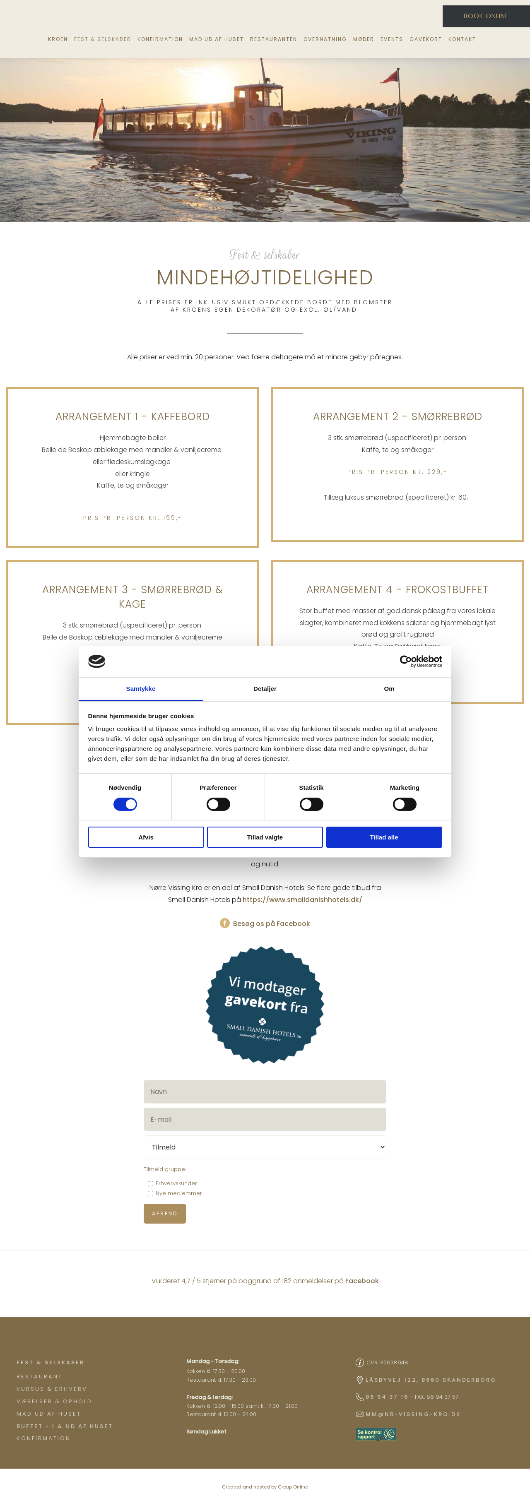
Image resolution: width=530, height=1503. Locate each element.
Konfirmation (160, 39)
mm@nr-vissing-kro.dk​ (413, 1414)
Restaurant (40, 1376)
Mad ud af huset (216, 39)
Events (392, 39)
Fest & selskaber (102, 39)
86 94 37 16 (387, 1397)
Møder (363, 39)
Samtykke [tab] (141, 688)
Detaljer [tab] (265, 688)
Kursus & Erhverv (52, 1389)
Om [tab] (389, 688)
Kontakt (462, 39)
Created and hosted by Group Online (265, 1487)
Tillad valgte (265, 837)
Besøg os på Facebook (265, 923)
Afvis (146, 837)
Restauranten (273, 39)
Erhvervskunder (176, 1183)
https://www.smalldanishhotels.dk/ (302, 899)
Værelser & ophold (54, 1401)
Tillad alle (384, 837)
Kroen (58, 39)
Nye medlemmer (179, 1193)
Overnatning (325, 39)
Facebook (362, 1281)
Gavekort (426, 39)
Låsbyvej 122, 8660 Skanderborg (431, 1380)
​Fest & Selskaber (50, 1362)
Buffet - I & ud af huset (65, 1426)
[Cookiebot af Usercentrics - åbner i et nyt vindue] (406, 661)
